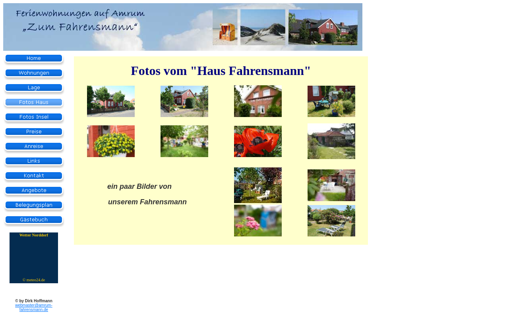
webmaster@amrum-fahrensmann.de (33, 307)
